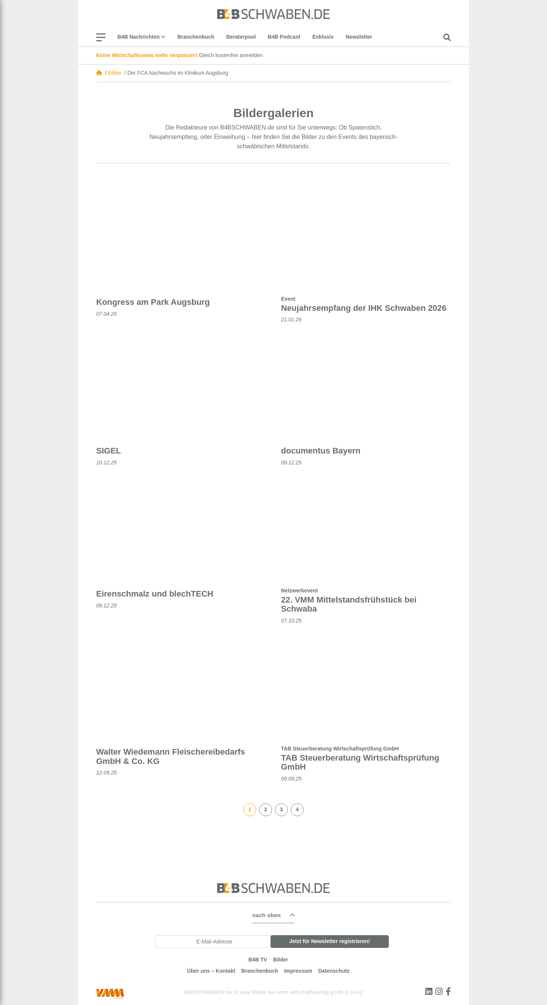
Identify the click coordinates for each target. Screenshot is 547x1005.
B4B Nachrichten (142, 37)
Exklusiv (323, 37)
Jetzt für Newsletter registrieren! (329, 939)
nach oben (266, 913)
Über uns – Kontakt (211, 969)
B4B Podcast (284, 37)
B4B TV (257, 957)
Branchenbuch (195, 37)
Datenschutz (333, 969)
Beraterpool (241, 37)
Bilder (115, 73)
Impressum (298, 969)
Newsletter (359, 37)
